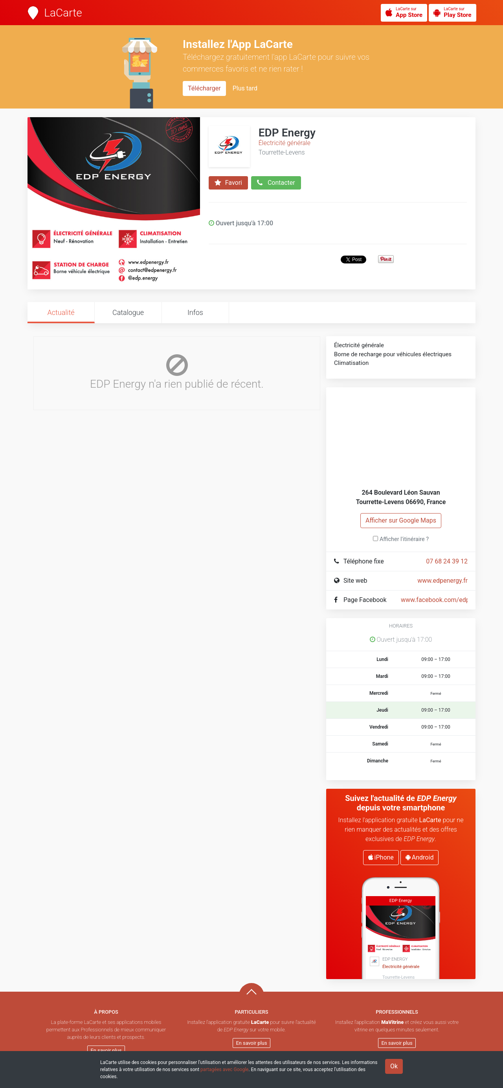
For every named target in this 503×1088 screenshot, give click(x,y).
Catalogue (128, 312)
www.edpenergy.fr (442, 580)
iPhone (381, 857)
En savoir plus (106, 1050)
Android (420, 857)
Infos (195, 312)
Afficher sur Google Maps (400, 520)
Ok (394, 1066)
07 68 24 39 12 (447, 561)
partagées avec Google (224, 1069)
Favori (228, 183)
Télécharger (204, 88)
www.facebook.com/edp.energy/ (446, 600)
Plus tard (245, 88)
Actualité (60, 312)
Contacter (276, 183)
